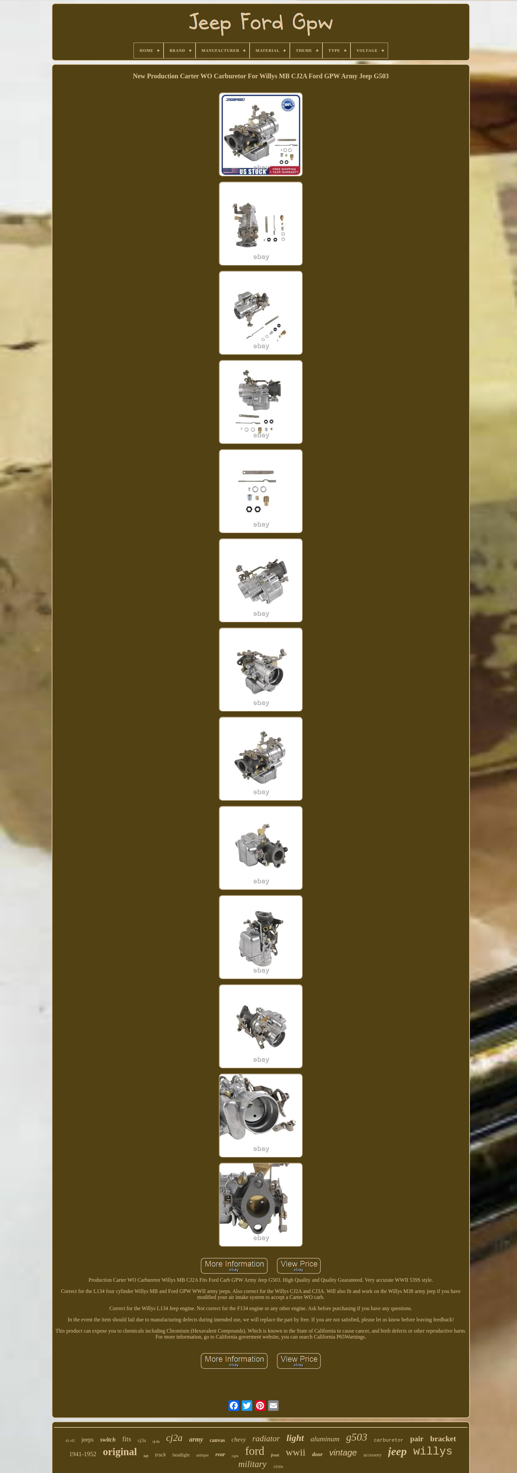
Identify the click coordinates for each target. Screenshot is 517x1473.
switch (108, 1439)
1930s (278, 1466)
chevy (238, 1439)
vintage (343, 1452)
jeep (397, 1451)
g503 (356, 1437)
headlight (181, 1455)
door (317, 1454)
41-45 (70, 1440)
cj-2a (156, 1441)
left (145, 1456)
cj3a (142, 1440)
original (120, 1451)
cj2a (174, 1437)
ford (254, 1451)
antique (202, 1455)
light (295, 1438)
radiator (266, 1438)
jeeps (87, 1439)
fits (126, 1439)
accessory (372, 1455)
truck (160, 1454)
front (275, 1455)
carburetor (389, 1440)
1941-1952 (82, 1454)
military (252, 1464)
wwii (295, 1452)
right (235, 1456)
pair (417, 1439)
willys (432, 1452)
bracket (443, 1438)
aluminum (325, 1439)
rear (220, 1454)
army (196, 1439)
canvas (217, 1440)
